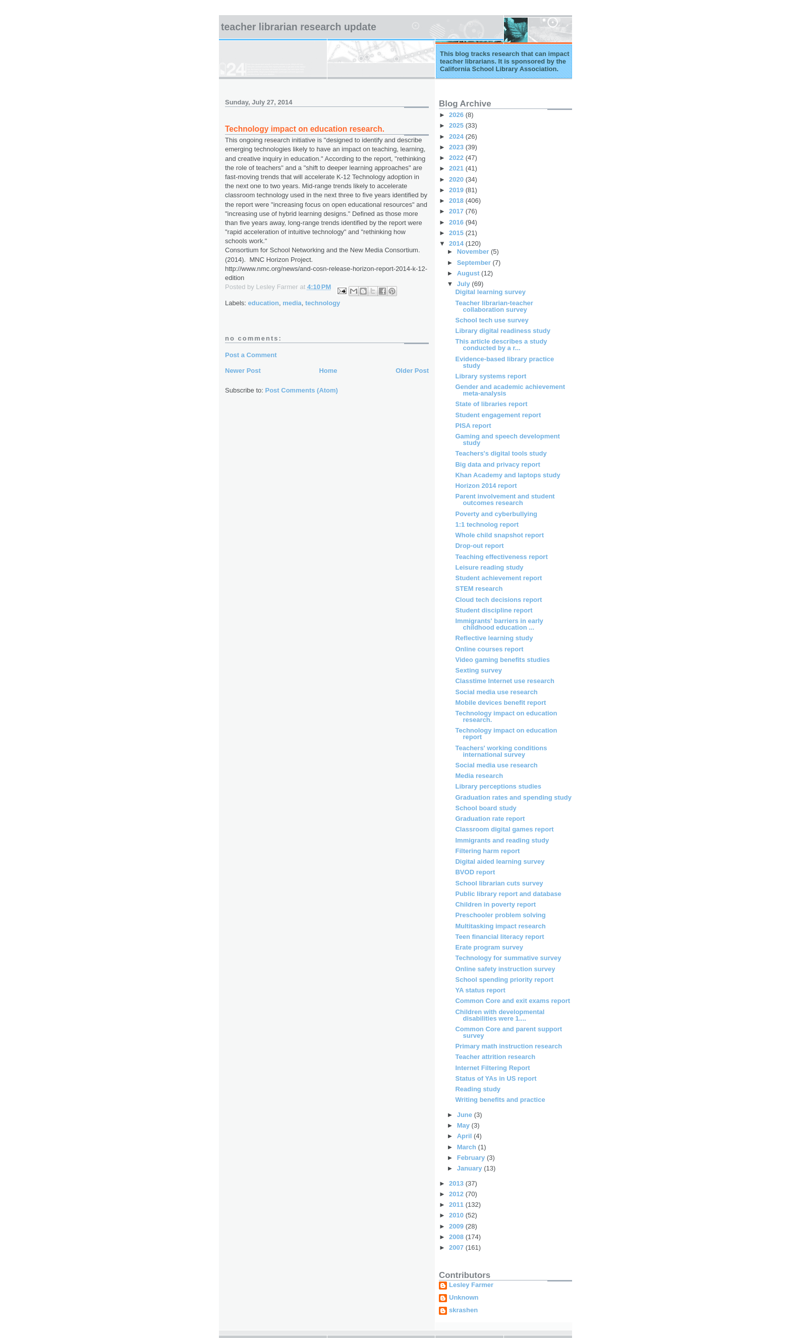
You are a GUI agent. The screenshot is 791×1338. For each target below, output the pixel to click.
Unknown (464, 1297)
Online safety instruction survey (505, 969)
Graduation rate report (490, 818)
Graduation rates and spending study (513, 797)
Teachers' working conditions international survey (501, 751)
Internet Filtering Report (492, 1068)
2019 (457, 190)
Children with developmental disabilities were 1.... (499, 1015)
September (475, 262)
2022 (457, 157)
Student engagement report (498, 415)
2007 (457, 1247)
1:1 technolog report (487, 524)
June (465, 1115)
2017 (457, 211)
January (470, 1168)
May (464, 1125)
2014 (457, 243)
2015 (457, 233)
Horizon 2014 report (486, 485)
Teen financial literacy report (499, 936)
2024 (457, 136)
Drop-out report (479, 545)
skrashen (463, 1310)
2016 (457, 222)
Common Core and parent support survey (508, 1032)
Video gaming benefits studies (502, 659)
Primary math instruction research (508, 1046)
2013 (457, 1183)
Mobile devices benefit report (500, 702)
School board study (485, 808)
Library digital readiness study (502, 330)
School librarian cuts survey (499, 883)
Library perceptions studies (498, 786)
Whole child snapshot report (499, 535)
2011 (457, 1204)
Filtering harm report (487, 851)
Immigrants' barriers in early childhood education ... (499, 624)
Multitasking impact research (500, 926)
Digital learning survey (490, 292)
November (474, 251)
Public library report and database (508, 894)
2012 (457, 1194)
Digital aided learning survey (499, 861)
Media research (479, 775)
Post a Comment (251, 355)
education (263, 303)
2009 (457, 1226)
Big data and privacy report (497, 464)
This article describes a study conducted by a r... (501, 345)
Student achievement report (498, 578)
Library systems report (490, 376)
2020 (457, 179)
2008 (457, 1237)
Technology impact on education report (506, 734)
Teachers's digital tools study (500, 453)
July (464, 284)
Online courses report (489, 649)
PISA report (473, 425)
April (465, 1136)
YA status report (480, 990)
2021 (457, 168)
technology (322, 303)
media (292, 303)
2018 (457, 200)
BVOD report (475, 872)
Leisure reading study (489, 567)
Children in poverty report (495, 904)
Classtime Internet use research (504, 681)
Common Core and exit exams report (512, 1001)
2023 (457, 147)
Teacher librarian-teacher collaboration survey (494, 306)
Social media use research (496, 692)
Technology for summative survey (508, 958)
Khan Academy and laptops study (507, 475)
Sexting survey (478, 670)
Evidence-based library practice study (504, 362)
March (467, 1147)
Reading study (477, 1089)
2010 (457, 1215)
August (469, 273)
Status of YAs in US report (495, 1078)
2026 (457, 115)
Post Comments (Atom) (301, 390)
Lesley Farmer (471, 1285)
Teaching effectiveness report (501, 557)
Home (328, 370)
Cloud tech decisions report (498, 599)
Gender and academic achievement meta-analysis (509, 390)
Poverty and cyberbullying (496, 514)
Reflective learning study (494, 638)
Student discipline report (493, 610)
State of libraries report (491, 404)
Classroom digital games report (504, 829)
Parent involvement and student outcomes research (504, 499)
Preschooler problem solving (500, 915)
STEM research (478, 588)
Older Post (412, 370)
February (472, 1157)
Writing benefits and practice (500, 1099)
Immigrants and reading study (502, 840)
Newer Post (243, 370)
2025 (457, 125)
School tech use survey (491, 320)
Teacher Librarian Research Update (298, 26)
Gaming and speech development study (507, 439)
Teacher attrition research (495, 1057)
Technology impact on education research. (506, 716)
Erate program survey (489, 947)
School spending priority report (504, 979)
